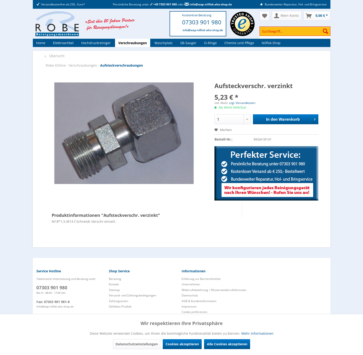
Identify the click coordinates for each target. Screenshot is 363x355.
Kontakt (114, 284)
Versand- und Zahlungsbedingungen (132, 295)
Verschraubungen (83, 65)
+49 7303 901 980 (163, 4)
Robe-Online (56, 65)
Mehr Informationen (257, 333)
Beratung (115, 279)
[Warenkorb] (316, 16)
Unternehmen (191, 284)
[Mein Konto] (286, 16)
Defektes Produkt (120, 306)
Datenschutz (190, 295)
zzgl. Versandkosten (242, 103)
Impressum (189, 306)
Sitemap (114, 290)
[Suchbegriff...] (295, 31)
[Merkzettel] (265, 16)
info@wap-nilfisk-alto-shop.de (208, 4)
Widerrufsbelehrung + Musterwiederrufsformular (214, 290)
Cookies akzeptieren (182, 344)
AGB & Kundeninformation (199, 301)
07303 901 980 (201, 22)
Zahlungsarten (118, 301)
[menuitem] (295, 33)
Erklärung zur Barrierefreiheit (201, 279)
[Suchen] (325, 31)
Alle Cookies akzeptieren (227, 344)
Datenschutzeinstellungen (136, 344)
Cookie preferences (194, 312)
